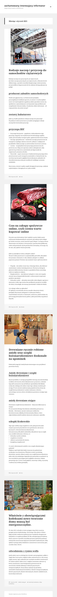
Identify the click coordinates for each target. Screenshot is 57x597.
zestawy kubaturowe (20, 114)
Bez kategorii (23, 582)
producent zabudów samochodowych (28, 93)
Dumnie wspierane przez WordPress (18, 594)
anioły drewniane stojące (22, 400)
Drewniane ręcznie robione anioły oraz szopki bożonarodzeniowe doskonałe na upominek (28, 354)
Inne (21, 176)
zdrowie (22, 307)
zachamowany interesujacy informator (24, 5)
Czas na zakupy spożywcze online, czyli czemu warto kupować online (25, 228)
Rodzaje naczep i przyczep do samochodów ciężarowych (27, 71)
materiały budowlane (33, 582)
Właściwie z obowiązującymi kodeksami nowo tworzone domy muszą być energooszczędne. (27, 520)
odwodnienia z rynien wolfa (23, 551)
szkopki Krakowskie (19, 421)
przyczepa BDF (16, 129)
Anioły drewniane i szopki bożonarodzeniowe (22, 374)
